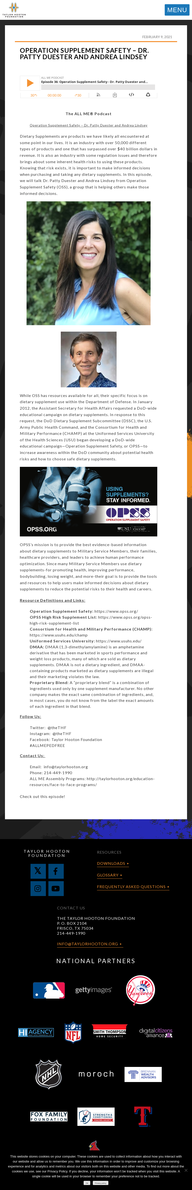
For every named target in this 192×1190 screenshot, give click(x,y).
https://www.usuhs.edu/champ (59, 635)
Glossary (108, 875)
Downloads (111, 863)
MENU (177, 10)
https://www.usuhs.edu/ (119, 640)
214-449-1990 (71, 933)
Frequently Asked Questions (131, 886)
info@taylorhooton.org (66, 766)
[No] (185, 1170)
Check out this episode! (42, 796)
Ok (87, 1183)
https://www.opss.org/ (116, 611)
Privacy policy (100, 1183)
